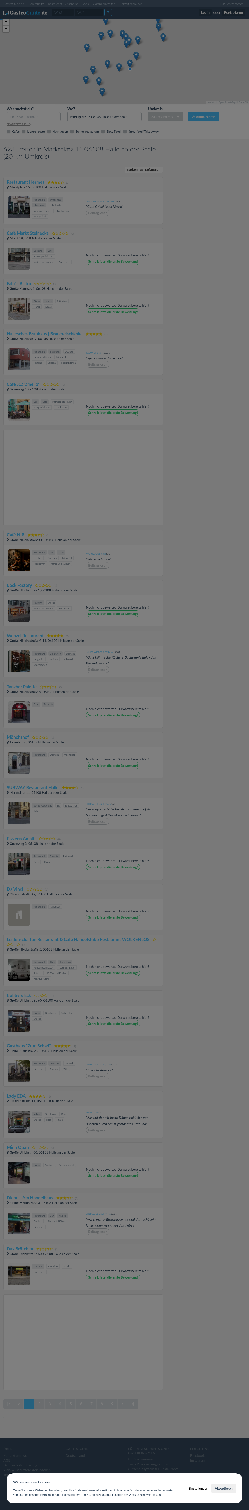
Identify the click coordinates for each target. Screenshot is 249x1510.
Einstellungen (198, 1488)
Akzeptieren (224, 1488)
